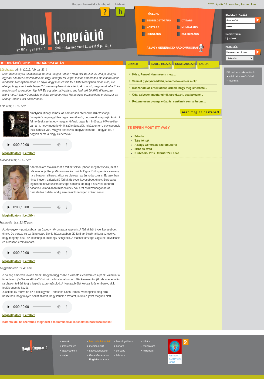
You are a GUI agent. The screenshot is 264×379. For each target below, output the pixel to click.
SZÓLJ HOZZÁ (161, 64)
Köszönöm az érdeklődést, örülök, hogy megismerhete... (169, 88)
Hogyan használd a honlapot (91, 4)
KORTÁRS (152, 27)
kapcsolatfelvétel (98, 350)
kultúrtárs (148, 350)
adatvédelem (69, 350)
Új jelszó (230, 38)
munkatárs (149, 346)
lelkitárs (120, 355)
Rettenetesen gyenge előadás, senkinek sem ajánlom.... (169, 101)
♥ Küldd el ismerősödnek (241, 76)
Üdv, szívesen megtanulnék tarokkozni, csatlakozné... (167, 94)
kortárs (120, 346)
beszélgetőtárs (124, 341)
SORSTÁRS (153, 34)
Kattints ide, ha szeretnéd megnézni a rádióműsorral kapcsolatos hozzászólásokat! (57, 322)
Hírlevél (120, 4)
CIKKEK (133, 64)
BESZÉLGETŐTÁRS (158, 20)
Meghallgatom (11, 153)
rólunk (65, 341)
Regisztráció (232, 34)
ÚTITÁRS (187, 20)
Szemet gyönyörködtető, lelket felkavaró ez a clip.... (166, 81)
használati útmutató (100, 341)
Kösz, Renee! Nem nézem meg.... (154, 74)
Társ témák (142, 140)
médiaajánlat (96, 346)
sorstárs (120, 350)
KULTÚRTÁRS (190, 34)
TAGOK (204, 64)
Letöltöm (29, 153)
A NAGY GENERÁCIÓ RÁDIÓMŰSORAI (172, 47)
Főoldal (140, 136)
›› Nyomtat (232, 80)
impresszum (69, 346)
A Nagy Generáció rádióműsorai (156, 144)
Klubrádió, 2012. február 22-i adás (157, 153)
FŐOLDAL (152, 13)
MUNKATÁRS (189, 27)
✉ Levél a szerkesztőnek (241, 72)
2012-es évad (143, 149)
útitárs (146, 341)
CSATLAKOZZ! (185, 64)
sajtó (65, 355)
